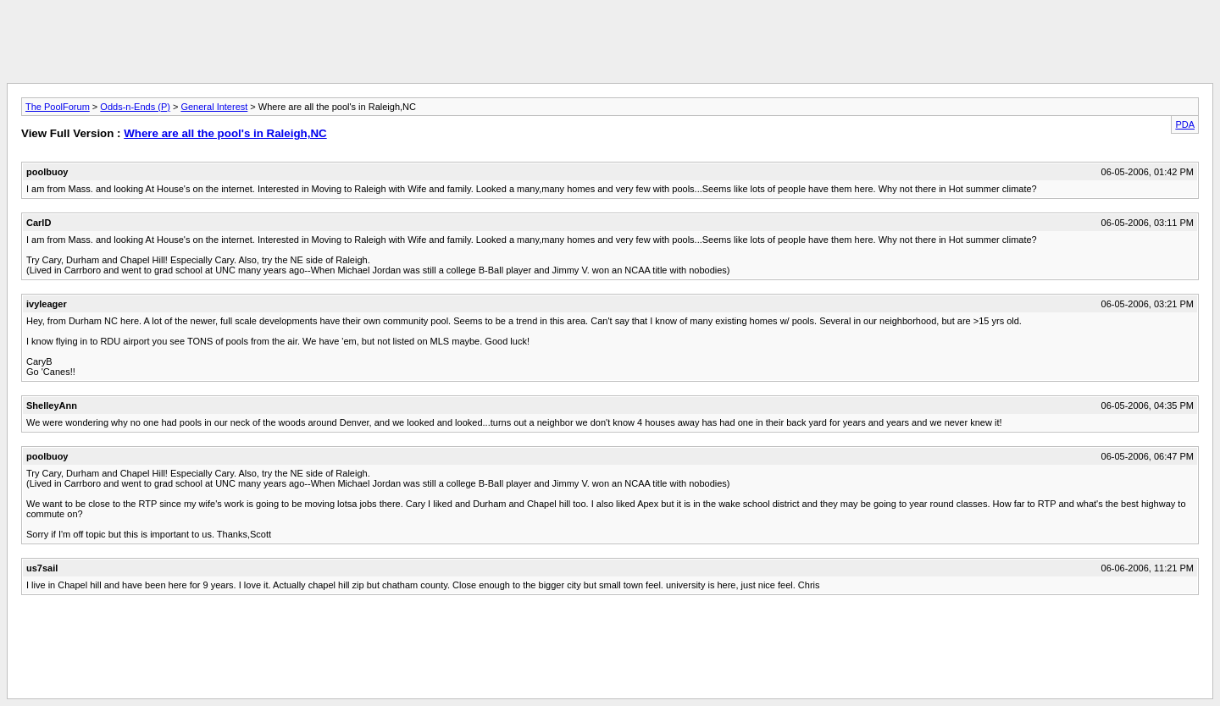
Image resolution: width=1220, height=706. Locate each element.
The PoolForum (57, 107)
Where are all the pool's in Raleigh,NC (225, 133)
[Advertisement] (610, 45)
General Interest (213, 107)
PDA (1185, 124)
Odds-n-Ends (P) (135, 107)
